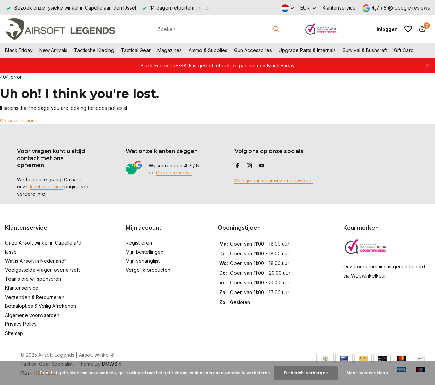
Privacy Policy (21, 324)
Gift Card (404, 50)
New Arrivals (53, 50)
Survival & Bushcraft (365, 50)
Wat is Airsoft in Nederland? (36, 261)
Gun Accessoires (253, 50)
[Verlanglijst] (408, 29)
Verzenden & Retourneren (34, 297)
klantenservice (46, 186)
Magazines (169, 50)
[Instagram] (249, 166)
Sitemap (14, 333)
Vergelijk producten (148, 270)
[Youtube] (261, 166)
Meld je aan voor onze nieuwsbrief (273, 180)
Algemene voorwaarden (32, 315)
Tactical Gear (136, 50)
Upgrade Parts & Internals (307, 50)
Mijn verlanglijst (143, 261)
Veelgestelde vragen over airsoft (42, 270)
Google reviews (412, 8)
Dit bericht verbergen (306, 372)
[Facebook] (237, 166)
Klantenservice (339, 8)
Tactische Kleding (94, 50)
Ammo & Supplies (208, 50)
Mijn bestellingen (144, 252)
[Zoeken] (218, 29)
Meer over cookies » (367, 372)
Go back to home (19, 120)
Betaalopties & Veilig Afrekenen (40, 306)
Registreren (139, 243)
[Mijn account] (387, 29)
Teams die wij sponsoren (33, 279)
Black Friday (19, 50)
